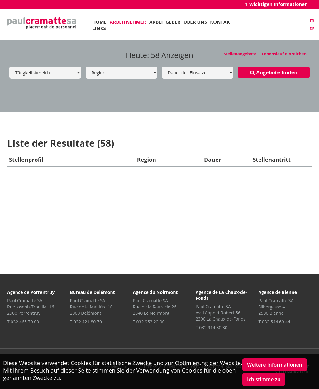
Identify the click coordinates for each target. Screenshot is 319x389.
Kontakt (221, 22)
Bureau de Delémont (92, 292)
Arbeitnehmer (128, 22)
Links (99, 28)
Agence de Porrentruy (31, 292)
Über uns (195, 22)
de (312, 28)
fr (312, 20)
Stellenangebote (239, 54)
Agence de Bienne (277, 292)
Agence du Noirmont (155, 292)
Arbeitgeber (164, 22)
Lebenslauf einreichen (284, 54)
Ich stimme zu (263, 379)
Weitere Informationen (274, 364)
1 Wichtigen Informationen (276, 4)
